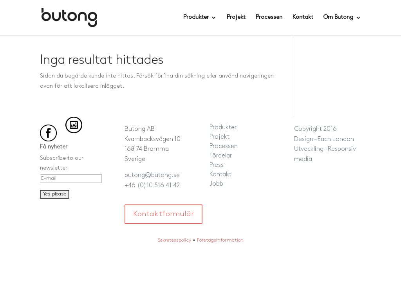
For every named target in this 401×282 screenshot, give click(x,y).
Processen (269, 17)
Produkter (196, 17)
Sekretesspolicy (174, 240)
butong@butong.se (152, 175)
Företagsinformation (220, 240)
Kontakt (303, 17)
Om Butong (338, 17)
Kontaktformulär (163, 214)
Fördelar (221, 156)
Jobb (216, 184)
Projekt (236, 17)
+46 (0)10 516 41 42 (152, 186)
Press (217, 165)
